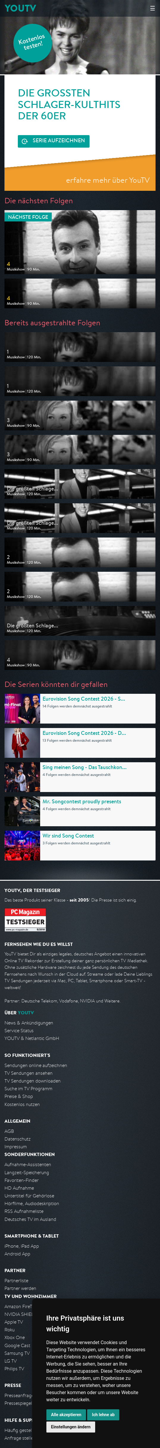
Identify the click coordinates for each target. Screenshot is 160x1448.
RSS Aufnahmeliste (23, 1211)
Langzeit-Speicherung (26, 1172)
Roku (9, 1330)
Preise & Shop (18, 1096)
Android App (17, 1254)
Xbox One (14, 1337)
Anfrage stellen (20, 1438)
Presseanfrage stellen (26, 1395)
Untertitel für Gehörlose (29, 1196)
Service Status (19, 1030)
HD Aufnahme (19, 1188)
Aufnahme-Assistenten (27, 1164)
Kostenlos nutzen (22, 1104)
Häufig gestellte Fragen (28, 1430)
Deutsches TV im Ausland (30, 1219)
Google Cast (17, 1345)
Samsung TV (17, 1353)
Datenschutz (17, 1139)
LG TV (10, 1361)
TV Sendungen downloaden (32, 1081)
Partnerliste (16, 1280)
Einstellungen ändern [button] (71, 1426)
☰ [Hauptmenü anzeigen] (152, 8)
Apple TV (13, 1322)
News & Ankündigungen (28, 1023)
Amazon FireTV (19, 1306)
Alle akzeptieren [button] (66, 1414)
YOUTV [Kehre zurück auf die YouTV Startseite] (20, 8)
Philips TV (14, 1369)
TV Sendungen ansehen (28, 1073)
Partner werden (20, 1288)
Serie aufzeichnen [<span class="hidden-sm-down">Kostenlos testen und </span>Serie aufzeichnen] (59, 141)
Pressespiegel (18, 1403)
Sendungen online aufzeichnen (35, 1065)
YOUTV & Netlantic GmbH (31, 1038)
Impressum (15, 1147)
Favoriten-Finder (21, 1180)
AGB (9, 1131)
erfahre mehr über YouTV (108, 180)
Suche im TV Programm (28, 1088)
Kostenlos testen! (32, 42)
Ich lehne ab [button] (103, 1414)
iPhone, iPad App (21, 1246)
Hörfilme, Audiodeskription (31, 1203)
